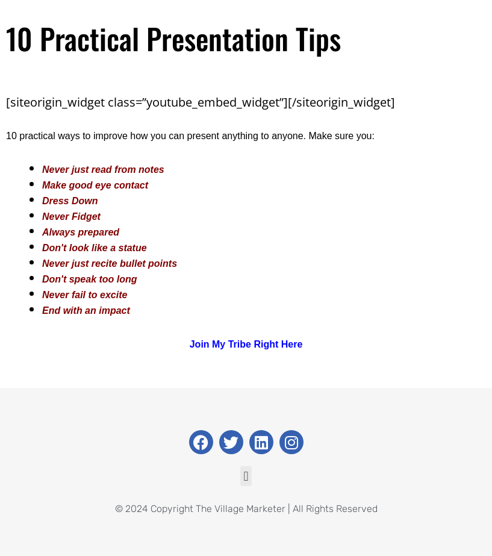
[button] (246, 476)
